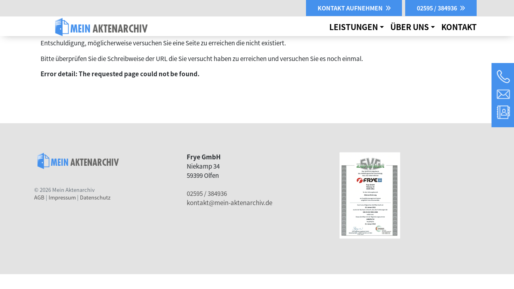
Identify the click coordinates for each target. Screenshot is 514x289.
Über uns (409, 27)
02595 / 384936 (207, 193)
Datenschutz (95, 197)
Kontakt (459, 27)
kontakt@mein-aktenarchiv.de (229, 202)
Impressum (62, 197)
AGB (39, 197)
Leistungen (353, 27)
